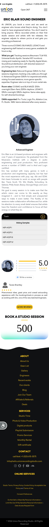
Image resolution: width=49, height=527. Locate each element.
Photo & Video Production (24, 421)
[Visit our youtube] (27, 466)
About (24, 356)
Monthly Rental (24, 440)
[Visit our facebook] (23, 466)
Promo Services (24, 435)
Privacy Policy (18, 485)
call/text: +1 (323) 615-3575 (36, 4)
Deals (24, 404)
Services (24, 411)
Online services (24, 474)
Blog (24, 390)
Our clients (24, 385)
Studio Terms (8, 485)
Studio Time (24, 416)
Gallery (24, 371)
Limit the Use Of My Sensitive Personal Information (24, 503)
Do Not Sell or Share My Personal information (24, 500)
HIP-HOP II (7, 232)
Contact (25, 452)
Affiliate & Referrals (24, 399)
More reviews (24, 307)
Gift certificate (24, 445)
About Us (24, 361)
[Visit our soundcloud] (32, 466)
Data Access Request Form (24, 506)
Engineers (24, 375)
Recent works (24, 380)
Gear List (24, 366)
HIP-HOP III (8, 237)
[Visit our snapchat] (19, 466)
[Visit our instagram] (15, 466)
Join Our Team (24, 395)
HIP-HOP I (7, 228)
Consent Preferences (24, 494)
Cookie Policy (29, 485)
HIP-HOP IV (8, 242)
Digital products (24, 425)
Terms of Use (28, 488)
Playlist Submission (24, 430)
